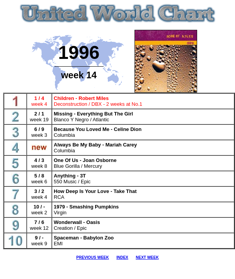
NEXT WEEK (147, 257)
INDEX (122, 257)
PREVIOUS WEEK (92, 257)
